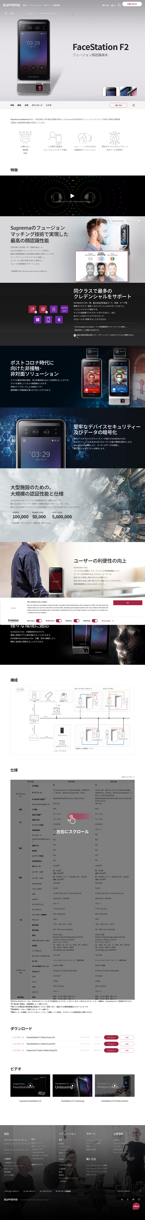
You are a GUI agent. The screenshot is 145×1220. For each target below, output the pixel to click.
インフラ (62, 1156)
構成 (19, 105)
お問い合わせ (132, 4)
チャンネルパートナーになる (96, 1168)
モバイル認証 (9, 1175)
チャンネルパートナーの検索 (96, 1165)
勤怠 (60, 1172)
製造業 (61, 1159)
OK (128, 1198)
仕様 (26, 105)
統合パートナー (37, 1143)
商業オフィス (64, 1153)
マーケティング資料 (93, 1143)
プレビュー (111, 1037)
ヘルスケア (63, 1150)
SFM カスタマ (91, 1174)
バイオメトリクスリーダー (13, 1165)
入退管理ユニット (10, 1162)
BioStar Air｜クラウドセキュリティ (17, 1150)
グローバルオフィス (121, 1152)
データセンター (64, 1146)
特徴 (12, 105)
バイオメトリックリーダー (48, 13)
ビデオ (48, 105)
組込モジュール (37, 1164)
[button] (111, 91)
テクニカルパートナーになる (96, 1171)
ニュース (117, 1146)
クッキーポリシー (29, 1191)
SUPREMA (11, 6)
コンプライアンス (45, 1191)
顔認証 (61, 1175)
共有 (132, 105)
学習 (87, 1146)
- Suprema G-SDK (37, 1152)
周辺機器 (7, 1172)
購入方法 (106, 5)
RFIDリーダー (9, 1169)
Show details (106, 1216)
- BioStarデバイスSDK (39, 1155)
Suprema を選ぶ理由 (121, 1143)
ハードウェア (29, 13)
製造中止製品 (91, 1149)
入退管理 (62, 1169)
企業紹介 (117, 1140)
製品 (12, 13)
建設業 (61, 1143)
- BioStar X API (36, 1149)
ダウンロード (37, 105)
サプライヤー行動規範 (63, 1191)
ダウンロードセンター (94, 1140)
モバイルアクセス (100, 302)
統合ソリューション (38, 1146)
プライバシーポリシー (11, 1191)
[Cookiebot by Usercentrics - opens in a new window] (13, 1216)
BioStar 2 (7, 1153)
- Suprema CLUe (37, 1158)
